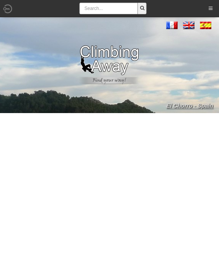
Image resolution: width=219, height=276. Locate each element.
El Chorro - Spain (189, 105)
